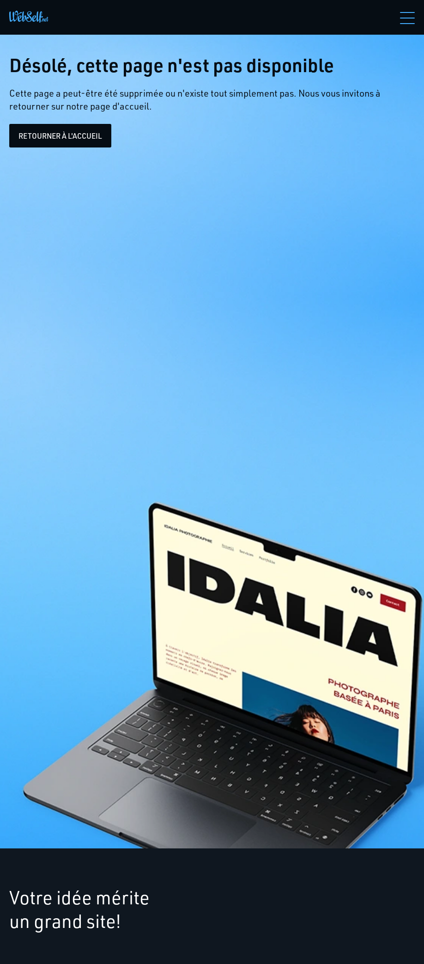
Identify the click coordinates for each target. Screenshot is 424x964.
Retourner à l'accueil (60, 136)
